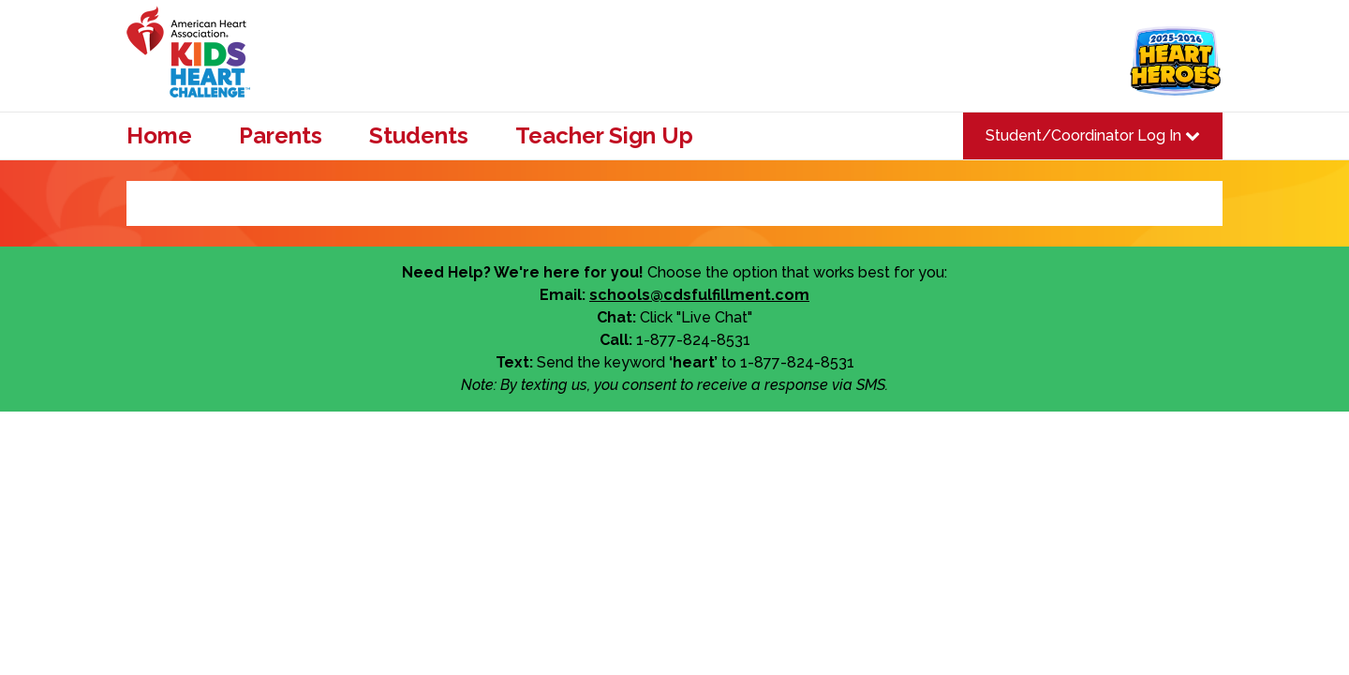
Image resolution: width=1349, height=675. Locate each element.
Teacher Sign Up (604, 136)
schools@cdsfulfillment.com (699, 295)
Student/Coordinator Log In (1093, 135)
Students (418, 136)
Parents (280, 136)
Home (159, 136)
